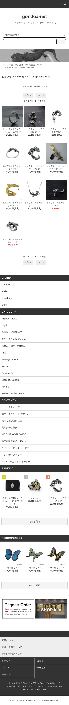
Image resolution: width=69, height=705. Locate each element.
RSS (38, 689)
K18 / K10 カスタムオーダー (16, 461)
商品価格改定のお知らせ (14, 441)
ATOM (43, 689)
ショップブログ (28, 689)
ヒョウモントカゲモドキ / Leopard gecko (20, 67)
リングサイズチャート (13, 454)
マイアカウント (8, 661)
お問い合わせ (7, 674)
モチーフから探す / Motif (19, 65)
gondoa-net (34, 16)
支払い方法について (23, 683)
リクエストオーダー (12, 407)
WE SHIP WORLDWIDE (14, 434)
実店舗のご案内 (9, 427)
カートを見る (41, 668)
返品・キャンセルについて (15, 414)
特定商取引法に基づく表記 (16, 686)
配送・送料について (40, 683)
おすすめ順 (27, 86)
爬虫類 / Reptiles (36, 65)
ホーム (5, 65)
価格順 (37, 86)
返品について (55, 683)
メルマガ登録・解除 (54, 686)
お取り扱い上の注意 (12, 420)
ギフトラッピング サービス (15, 448)
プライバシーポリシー (37, 686)
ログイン (5, 668)
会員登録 (39, 661)
